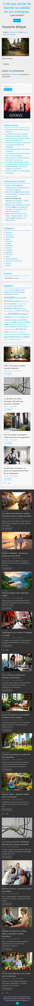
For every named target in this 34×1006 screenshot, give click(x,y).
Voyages (8, 265)
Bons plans (9, 241)
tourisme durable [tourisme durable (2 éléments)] (16, 334)
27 (7, 993)
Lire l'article (8, 374)
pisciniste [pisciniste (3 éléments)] (7, 324)
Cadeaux (8, 243)
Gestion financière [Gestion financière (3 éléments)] (21, 311)
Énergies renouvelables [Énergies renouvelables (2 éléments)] (16, 339)
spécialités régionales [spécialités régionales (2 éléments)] (13, 332)
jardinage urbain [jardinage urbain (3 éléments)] (16, 320)
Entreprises (9, 245)
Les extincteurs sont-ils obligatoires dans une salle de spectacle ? (17, 188)
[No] (32, 1000)
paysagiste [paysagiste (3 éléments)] (26, 322)
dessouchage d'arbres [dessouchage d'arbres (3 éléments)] (16, 306)
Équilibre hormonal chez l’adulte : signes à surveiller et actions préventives (14, 933)
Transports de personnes (14, 261)
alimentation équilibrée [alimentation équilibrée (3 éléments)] (17, 292)
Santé (7, 256)
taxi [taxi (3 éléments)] (11, 334)
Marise (24, 32)
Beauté (8, 239)
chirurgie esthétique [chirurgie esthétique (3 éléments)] (10, 304)
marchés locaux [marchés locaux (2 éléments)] (7, 322)
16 (7, 650)
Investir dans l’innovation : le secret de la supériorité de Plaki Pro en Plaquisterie (18, 145)
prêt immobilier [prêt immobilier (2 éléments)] (18, 324)
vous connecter (15, 74)
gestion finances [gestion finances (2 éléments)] (11, 310)
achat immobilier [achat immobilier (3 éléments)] (14, 290)
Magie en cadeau (11, 185)
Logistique (9, 252)
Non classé (9, 254)
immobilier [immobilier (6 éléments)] (13, 313)
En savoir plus (7, 528)
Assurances (9, 235)
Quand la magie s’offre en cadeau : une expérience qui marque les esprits (18, 194)
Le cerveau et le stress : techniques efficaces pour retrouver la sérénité (13, 401)
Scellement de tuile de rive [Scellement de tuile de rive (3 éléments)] (17, 326)
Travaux (8, 263)
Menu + (17, 20)
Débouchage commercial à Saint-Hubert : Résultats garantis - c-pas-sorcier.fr (17, 216)
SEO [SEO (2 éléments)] (28, 326)
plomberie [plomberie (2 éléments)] (12, 324)
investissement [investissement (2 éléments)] (15, 317)
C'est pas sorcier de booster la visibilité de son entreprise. (17, 7)
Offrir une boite (10, 192)
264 (9, 483)
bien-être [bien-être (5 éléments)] (8, 301)
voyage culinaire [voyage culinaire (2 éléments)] (7, 339)
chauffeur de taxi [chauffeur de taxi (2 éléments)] (24, 301)
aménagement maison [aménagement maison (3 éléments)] (11, 294)
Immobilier (9, 250)
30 (7, 814)
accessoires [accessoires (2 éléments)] (6, 290)
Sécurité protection (12, 259)
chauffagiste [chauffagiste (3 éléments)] (16, 301)
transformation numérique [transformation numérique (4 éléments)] (19, 337)
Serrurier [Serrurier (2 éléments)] (5, 329)
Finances (8, 248)
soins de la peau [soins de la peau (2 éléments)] (11, 329)
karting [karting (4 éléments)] (24, 320)
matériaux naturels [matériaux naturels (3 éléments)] (17, 322)
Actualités (9, 232)
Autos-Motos (10, 237)
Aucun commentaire (9, 34)
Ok (17, 1003)
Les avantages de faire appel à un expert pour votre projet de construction (16, 209)
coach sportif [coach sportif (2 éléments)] (19, 303)
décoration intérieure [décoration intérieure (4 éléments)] (12, 308)
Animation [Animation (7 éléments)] (10, 297)
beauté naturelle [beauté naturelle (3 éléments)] (21, 298)
